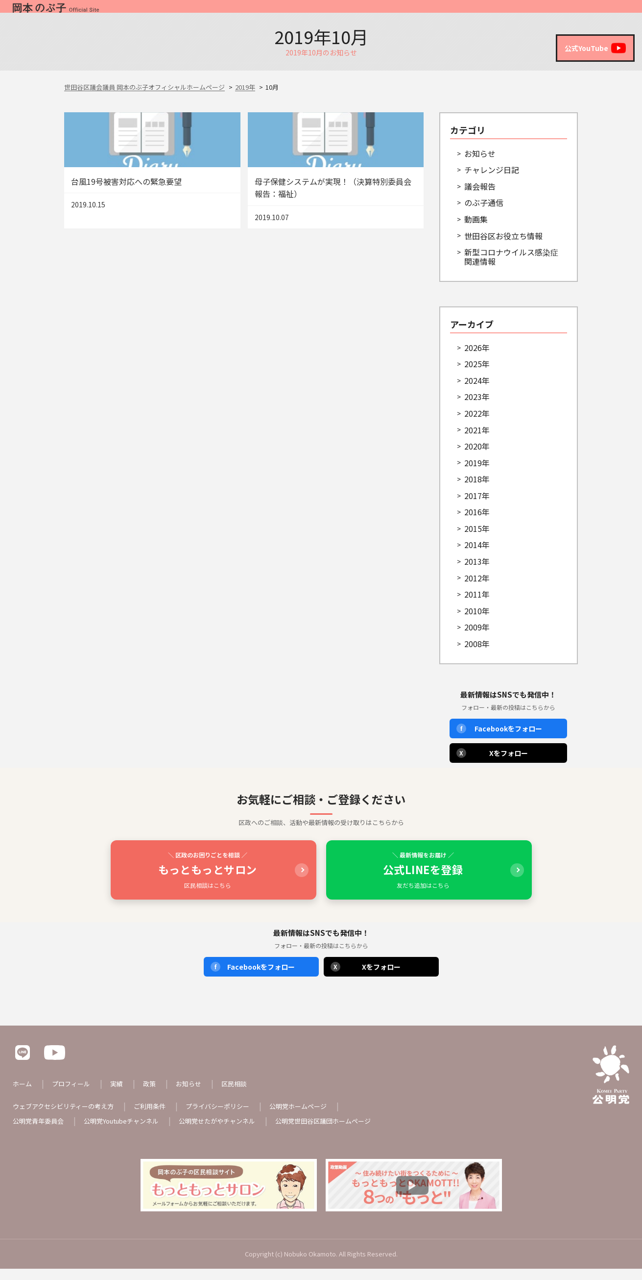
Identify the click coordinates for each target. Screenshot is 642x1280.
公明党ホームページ (315, 1117)
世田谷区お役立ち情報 (503, 247)
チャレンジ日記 (491, 181)
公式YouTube (592, 48)
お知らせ (538, 12)
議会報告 (480, 197)
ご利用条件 (159, 1117)
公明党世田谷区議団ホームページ (342, 1132)
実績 (470, 12)
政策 (500, 12)
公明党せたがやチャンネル (230, 1132)
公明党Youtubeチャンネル (128, 1132)
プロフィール (424, 12)
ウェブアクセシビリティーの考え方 (67, 1117)
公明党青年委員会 (40, 1132)
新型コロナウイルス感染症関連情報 (511, 267)
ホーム (374, 12)
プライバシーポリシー (230, 1117)
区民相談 (597, 12)
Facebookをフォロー (499, 740)
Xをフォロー (492, 764)
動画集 (476, 230)
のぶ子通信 (483, 214)
